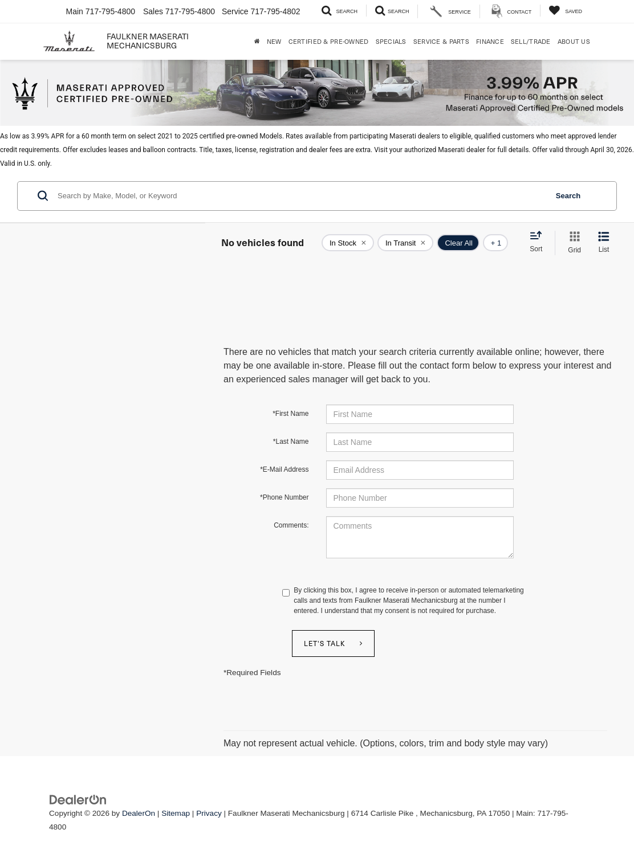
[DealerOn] (78, 799)
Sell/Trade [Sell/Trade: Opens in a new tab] (531, 41)
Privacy (209, 813)
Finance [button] (490, 41)
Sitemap (175, 813)
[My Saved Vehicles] (565, 11)
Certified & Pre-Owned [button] (328, 41)
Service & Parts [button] (441, 41)
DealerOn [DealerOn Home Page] (138, 813)
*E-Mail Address (284, 469)
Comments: (291, 525)
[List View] (604, 243)
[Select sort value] (539, 242)
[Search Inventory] (339, 11)
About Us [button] (574, 41)
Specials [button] (391, 41)
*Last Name (291, 442)
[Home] (257, 41)
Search (568, 195)
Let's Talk (325, 643)
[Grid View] (572, 243)
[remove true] (348, 242)
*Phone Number (284, 497)
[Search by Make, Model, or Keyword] (300, 196)
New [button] (274, 41)
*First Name (290, 414)
